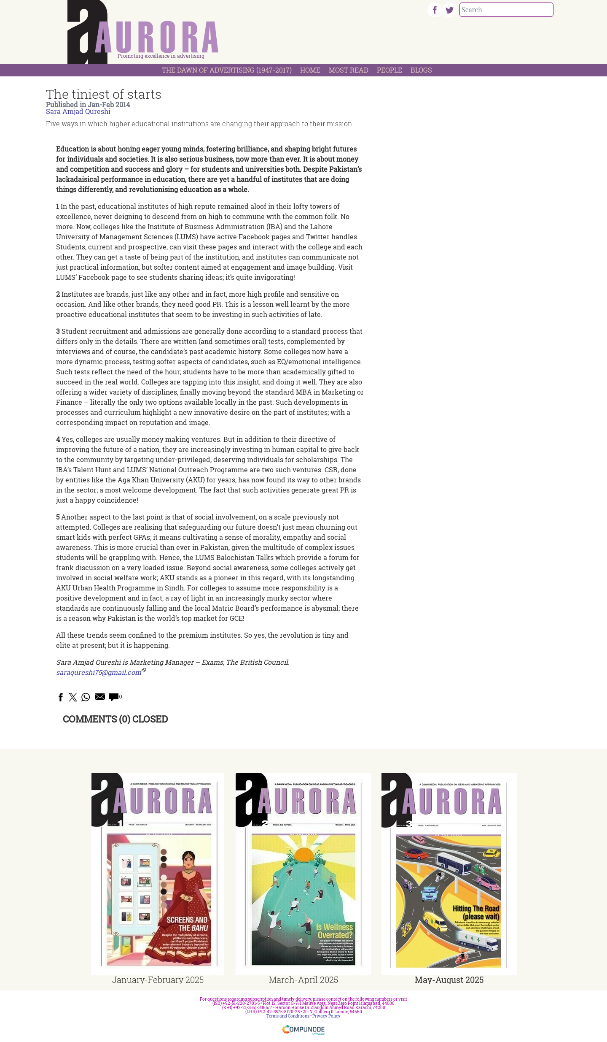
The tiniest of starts (103, 94)
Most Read (348, 69)
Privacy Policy (326, 1016)
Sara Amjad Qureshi (78, 111)
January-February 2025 (158, 979)
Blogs (421, 69)
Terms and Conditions (287, 1016)
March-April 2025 (303, 979)
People (389, 69)
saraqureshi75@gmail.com (98, 672)
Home (310, 69)
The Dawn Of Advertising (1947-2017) (227, 69)
